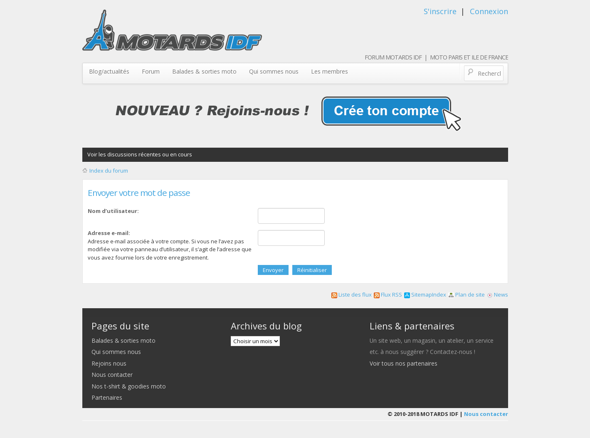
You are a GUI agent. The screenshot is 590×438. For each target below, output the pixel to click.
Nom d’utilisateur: (113, 211)
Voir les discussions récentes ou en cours (139, 154)
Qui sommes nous (274, 71)
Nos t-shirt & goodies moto (128, 386)
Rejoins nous (108, 363)
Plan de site (466, 294)
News (497, 294)
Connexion (489, 11)
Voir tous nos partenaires (403, 363)
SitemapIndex (425, 294)
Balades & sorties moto (204, 71)
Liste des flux (351, 294)
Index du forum (108, 170)
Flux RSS (388, 294)
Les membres (329, 71)
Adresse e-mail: (109, 233)
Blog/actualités (109, 71)
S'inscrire (440, 11)
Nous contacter (112, 375)
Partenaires (106, 397)
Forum (151, 71)
